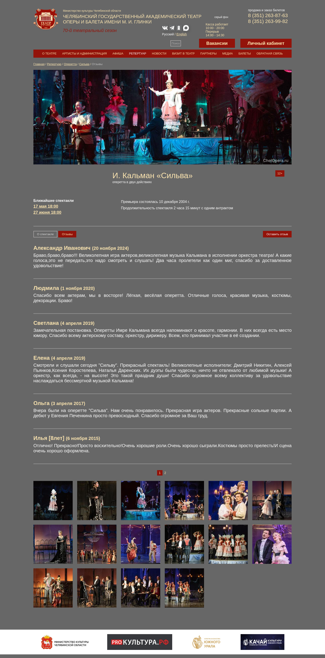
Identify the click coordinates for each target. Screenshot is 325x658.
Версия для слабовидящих (190, 43)
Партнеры (208, 53)
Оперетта (70, 64)
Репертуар (137, 53)
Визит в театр (183, 53)
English (181, 34)
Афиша (117, 53)
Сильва (84, 64)
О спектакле (45, 234)
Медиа (227, 53)
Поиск (176, 43)
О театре (49, 53)
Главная (38, 64)
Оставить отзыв (277, 234)
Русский (168, 34)
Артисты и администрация (84, 53)
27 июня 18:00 (47, 212)
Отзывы (67, 234)
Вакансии (217, 43)
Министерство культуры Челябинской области (92, 10)
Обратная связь (269, 53)
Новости (159, 53)
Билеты (245, 53)
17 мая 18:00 (45, 206)
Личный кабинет (266, 43)
